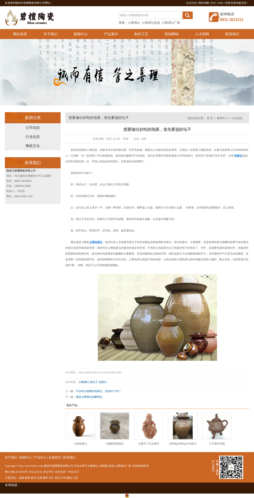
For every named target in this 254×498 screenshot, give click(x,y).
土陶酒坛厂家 (171, 22)
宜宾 (57, 477)
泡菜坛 (103, 382)
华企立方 (73, 471)
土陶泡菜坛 (80, 443)
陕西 (27, 477)
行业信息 (33, 137)
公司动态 (33, 127)
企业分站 (191, 2)
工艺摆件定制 (217, 443)
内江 (51, 477)
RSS (213, 2)
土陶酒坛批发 (151, 22)
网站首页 (20, 34)
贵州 (33, 477)
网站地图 (203, 2)
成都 (21, 477)
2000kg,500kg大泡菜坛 (182, 443)
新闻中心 (81, 34)
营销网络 (172, 34)
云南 (39, 477)
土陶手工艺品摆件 (148, 443)
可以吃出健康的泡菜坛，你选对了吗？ (98, 391)
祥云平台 (48, 471)
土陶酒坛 (134, 22)
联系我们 (232, 34)
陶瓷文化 (33, 146)
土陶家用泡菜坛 (114, 443)
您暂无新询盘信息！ (237, 2)
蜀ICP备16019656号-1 (17, 471)
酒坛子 (94, 382)
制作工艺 (141, 34)
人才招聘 (202, 34)
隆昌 (69, 477)
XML (220, 2)
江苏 (75, 477)
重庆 (45, 477)
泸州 (63, 477)
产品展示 (111, 34)
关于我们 (50, 34)
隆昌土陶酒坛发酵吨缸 (89, 396)
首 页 (210, 118)
